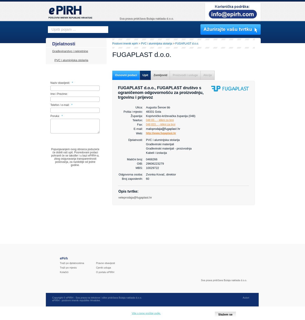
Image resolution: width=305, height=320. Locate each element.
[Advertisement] (281, 116)
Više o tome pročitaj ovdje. (146, 313)
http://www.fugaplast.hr (161, 133)
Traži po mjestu (68, 270)
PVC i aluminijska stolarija (71, 60)
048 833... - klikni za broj (160, 124)
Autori (246, 300)
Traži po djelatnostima (72, 265)
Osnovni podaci (126, 75)
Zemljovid (160, 75)
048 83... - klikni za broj (160, 120)
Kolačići (64, 274)
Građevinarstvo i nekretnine (70, 51)
